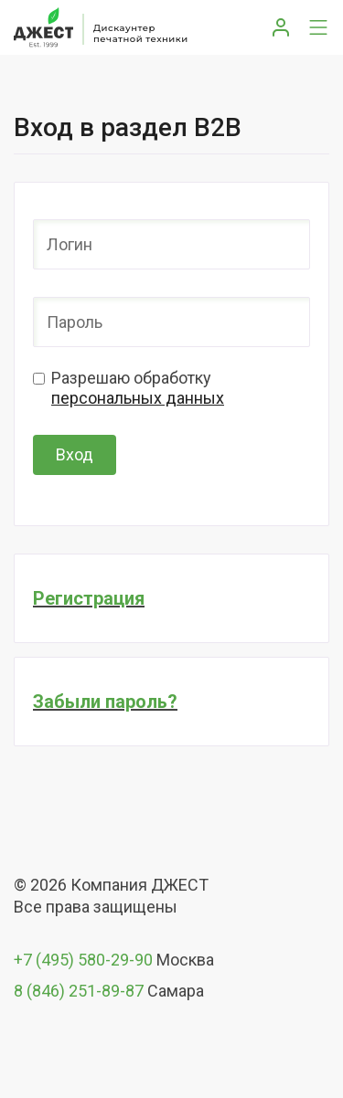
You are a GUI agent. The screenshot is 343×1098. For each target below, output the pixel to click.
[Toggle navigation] (313, 27)
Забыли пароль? (105, 702)
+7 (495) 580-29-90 (83, 959)
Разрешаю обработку (137, 387)
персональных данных (137, 397)
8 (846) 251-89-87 (79, 990)
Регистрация (89, 598)
